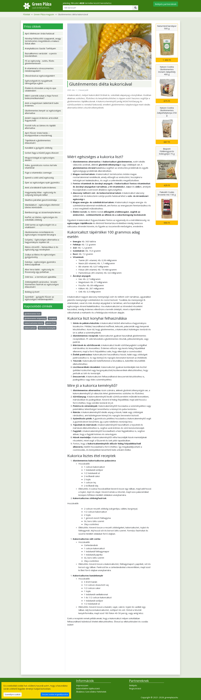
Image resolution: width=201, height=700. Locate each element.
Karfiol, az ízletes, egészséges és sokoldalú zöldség (41, 218)
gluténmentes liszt (32, 314)
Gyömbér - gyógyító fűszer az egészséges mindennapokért (39, 298)
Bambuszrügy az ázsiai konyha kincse (42, 212)
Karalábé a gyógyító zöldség (38, 147)
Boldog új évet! (32, 291)
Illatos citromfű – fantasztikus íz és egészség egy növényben (41, 248)
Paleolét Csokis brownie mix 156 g (167, 193)
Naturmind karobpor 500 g (167, 27)
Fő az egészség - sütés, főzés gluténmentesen (39, 62)
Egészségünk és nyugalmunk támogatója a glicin (38, 82)
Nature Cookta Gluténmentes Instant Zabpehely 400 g (167, 70)
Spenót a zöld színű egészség (39, 177)
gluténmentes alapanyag (35, 318)
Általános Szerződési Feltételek (91, 691)
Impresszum (82, 685)
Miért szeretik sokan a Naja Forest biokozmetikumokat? (41, 97)
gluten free (51, 323)
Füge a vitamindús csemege (38, 172)
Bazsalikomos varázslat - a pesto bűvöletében (41, 54)
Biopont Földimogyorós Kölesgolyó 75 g (167, 151)
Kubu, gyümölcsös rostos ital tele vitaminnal (41, 166)
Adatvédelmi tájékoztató (88, 688)
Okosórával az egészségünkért (40, 75)
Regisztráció (135, 688)
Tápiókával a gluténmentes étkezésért (38, 141)
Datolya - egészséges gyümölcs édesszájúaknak (40, 263)
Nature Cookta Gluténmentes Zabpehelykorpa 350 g (167, 111)
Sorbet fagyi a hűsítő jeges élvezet (42, 152)
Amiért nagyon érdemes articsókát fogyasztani (41, 119)
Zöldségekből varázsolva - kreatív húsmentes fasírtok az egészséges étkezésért (42, 284)
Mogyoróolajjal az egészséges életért (39, 159)
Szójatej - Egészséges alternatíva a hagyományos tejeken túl (42, 241)
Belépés (133, 685)
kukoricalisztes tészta (34, 323)
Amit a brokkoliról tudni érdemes (40, 187)
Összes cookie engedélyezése (55, 694)
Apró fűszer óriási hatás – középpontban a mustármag (38, 134)
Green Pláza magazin (44, 14)
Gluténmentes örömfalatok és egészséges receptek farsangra (40, 233)
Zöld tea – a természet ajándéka (40, 276)
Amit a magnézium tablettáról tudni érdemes (41, 104)
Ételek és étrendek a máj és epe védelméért (40, 89)
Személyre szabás (13, 694)
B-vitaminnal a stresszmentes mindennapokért (39, 69)
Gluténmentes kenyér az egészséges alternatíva (43, 111)
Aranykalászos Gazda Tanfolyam (40, 48)
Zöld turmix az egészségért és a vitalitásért (40, 226)
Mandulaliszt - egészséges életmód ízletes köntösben (42, 206)
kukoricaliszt (30, 328)
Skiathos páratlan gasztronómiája (41, 199)
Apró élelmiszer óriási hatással (39, 33)
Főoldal (26, 14)
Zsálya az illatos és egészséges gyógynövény (40, 255)
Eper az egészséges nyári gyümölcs (42, 182)
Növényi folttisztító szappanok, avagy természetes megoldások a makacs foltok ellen (43, 41)
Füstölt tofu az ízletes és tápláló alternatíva (40, 126)
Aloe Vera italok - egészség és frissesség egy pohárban (39, 270)
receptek (52, 318)
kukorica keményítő (47, 328)
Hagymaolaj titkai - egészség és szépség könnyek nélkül (40, 193)
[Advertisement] (109, 131)
